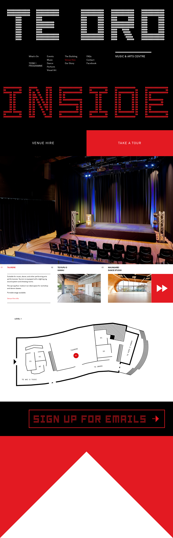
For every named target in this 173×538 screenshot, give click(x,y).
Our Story (69, 63)
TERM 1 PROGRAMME (36, 64)
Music (50, 60)
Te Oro (86, 28)
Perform (51, 67)
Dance (50, 63)
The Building (71, 56)
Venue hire (43, 143)
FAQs (89, 56)
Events (50, 56)
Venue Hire (70, 60)
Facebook (91, 63)
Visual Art (51, 70)
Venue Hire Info (13, 298)
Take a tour (129, 143)
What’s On (34, 56)
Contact (90, 60)
